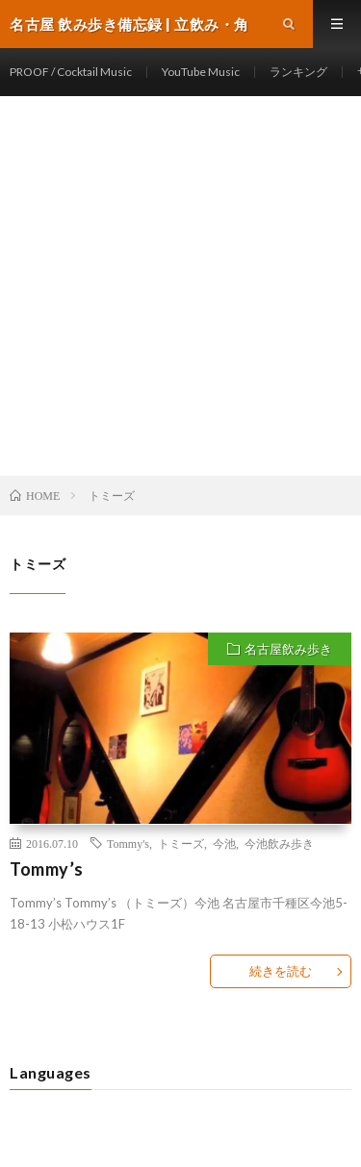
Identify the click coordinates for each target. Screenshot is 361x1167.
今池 (224, 843)
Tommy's (128, 843)
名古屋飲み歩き (288, 649)
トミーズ (181, 843)
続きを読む (280, 971)
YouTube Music (201, 71)
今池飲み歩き (279, 843)
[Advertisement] (180, 286)
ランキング (298, 71)
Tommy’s (47, 869)
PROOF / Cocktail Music (71, 71)
